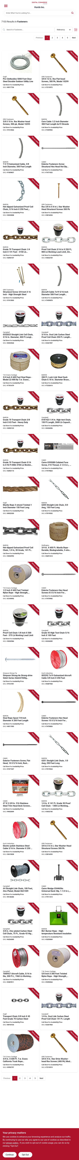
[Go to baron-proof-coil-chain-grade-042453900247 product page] (20, 625)
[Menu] (5, 6)
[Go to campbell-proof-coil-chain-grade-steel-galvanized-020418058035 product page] (59, 1009)
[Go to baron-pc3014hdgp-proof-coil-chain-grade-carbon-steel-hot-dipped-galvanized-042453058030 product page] (20, 540)
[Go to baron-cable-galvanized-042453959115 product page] (20, 157)
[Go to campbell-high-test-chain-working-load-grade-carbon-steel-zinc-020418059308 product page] (59, 625)
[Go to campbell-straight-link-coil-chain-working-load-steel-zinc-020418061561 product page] (20, 327)
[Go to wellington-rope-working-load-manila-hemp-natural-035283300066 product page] (59, 540)
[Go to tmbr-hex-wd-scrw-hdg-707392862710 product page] (20, 668)
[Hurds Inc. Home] (39, 3)
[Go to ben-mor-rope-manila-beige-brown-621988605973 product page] (20, 498)
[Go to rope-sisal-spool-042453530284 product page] (20, 711)
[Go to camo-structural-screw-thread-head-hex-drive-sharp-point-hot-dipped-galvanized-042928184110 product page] (59, 157)
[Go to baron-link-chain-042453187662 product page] (59, 753)
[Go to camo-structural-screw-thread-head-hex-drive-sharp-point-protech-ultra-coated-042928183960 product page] (59, 711)
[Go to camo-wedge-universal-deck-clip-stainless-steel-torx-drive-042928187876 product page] (59, 881)
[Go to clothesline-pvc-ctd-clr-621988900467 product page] (20, 72)
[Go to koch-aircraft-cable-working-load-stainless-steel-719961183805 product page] (20, 838)
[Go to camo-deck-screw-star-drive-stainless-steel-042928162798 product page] (20, 796)
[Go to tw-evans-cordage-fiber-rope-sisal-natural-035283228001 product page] (20, 370)
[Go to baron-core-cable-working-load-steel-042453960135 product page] (59, 114)
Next (74, 38)
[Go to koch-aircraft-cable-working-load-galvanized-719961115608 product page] (59, 668)
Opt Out (25, 1155)
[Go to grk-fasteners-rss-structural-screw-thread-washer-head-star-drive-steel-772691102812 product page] (59, 838)
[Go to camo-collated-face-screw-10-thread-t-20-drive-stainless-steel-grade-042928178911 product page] (59, 455)
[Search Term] (39, 13)
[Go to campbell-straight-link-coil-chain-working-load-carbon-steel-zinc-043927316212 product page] (20, 881)
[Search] (72, 13)
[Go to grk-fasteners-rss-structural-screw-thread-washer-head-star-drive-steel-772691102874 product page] (59, 199)
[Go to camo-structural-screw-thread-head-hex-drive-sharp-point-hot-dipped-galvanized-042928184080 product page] (59, 583)
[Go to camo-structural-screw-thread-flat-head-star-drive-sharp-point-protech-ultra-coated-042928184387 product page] (20, 753)
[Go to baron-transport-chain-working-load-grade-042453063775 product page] (20, 242)
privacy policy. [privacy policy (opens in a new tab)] (12, 1143)
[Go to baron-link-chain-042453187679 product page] (59, 498)
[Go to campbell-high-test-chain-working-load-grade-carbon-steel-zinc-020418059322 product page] (20, 924)
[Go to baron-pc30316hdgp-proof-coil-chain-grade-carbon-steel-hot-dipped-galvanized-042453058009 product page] (20, 199)
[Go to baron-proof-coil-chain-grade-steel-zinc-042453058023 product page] (59, 796)
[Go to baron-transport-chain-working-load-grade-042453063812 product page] (20, 455)
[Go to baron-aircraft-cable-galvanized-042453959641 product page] (59, 285)
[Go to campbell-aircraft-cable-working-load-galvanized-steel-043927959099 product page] (20, 966)
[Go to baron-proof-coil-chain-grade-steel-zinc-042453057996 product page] (59, 242)
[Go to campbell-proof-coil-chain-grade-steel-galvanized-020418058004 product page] (59, 327)
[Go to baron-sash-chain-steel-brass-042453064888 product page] (59, 370)
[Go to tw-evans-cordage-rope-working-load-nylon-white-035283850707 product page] (20, 583)
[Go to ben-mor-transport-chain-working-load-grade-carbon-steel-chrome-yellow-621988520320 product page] (20, 1009)
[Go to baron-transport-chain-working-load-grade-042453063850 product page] (20, 412)
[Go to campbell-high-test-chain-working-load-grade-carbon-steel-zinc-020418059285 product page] (59, 412)
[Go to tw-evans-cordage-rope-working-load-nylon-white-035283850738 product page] (59, 966)
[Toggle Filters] (75, 29)
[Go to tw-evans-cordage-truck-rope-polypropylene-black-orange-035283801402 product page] (20, 1052)
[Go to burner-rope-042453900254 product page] (59, 924)
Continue (10, 1155)
